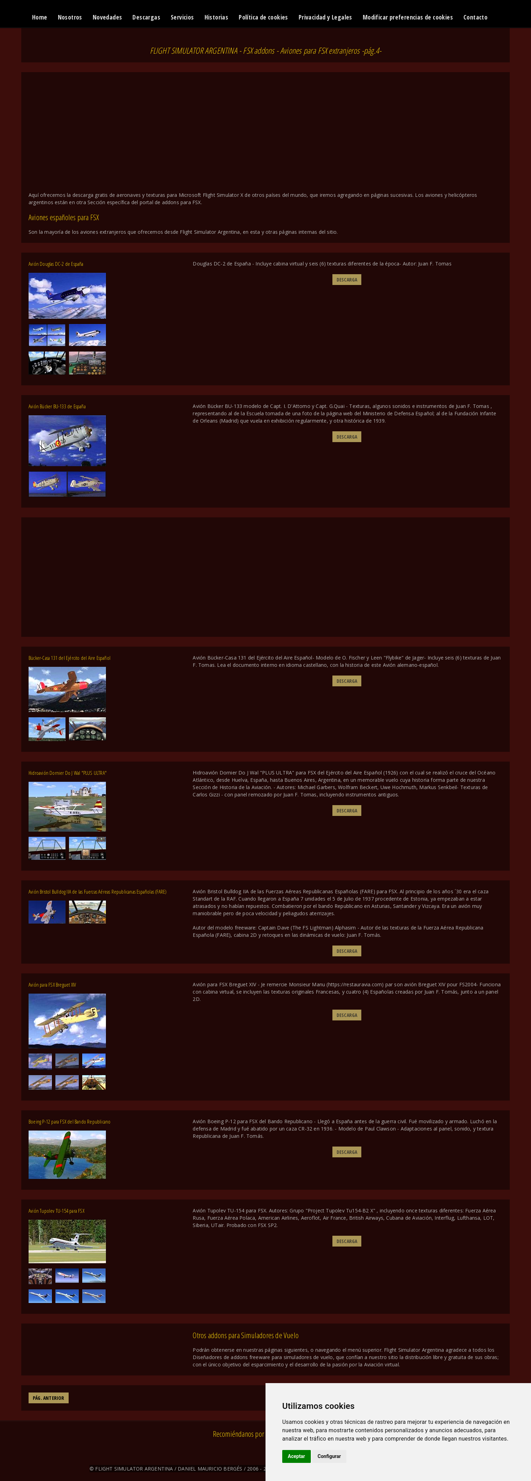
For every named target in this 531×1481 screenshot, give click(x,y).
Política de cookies (263, 17)
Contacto (475, 17)
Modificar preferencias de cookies (408, 17)
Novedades (107, 17)
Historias (217, 17)
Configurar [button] (329, 1456)
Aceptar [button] (296, 1456)
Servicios (182, 17)
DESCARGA (347, 279)
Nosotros (70, 17)
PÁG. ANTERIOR (48, 1398)
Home (39, 17)
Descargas (146, 17)
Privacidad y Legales (325, 17)
